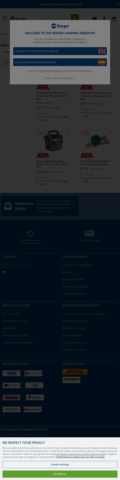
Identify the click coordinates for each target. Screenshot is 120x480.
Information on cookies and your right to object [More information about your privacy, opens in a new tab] (80, 456)
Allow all (60, 473)
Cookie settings (60, 464)
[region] (60, 458)
